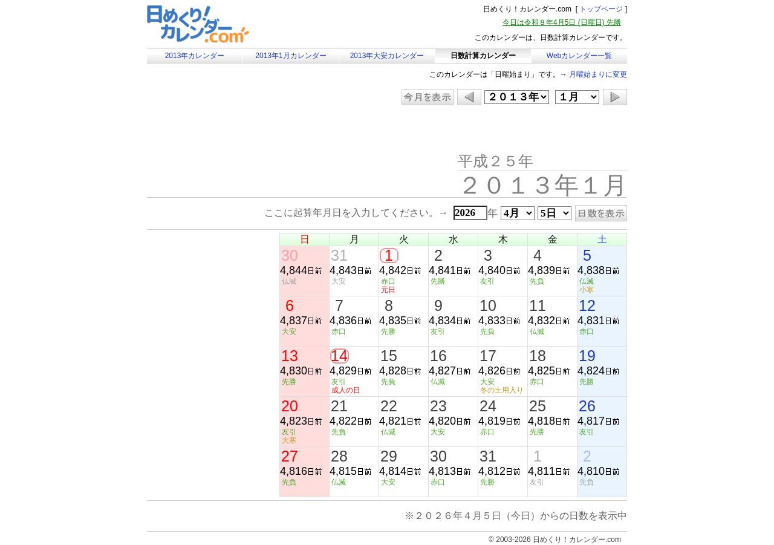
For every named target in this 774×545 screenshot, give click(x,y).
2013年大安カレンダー (387, 55)
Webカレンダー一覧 (579, 55)
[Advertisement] (249, 130)
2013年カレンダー (195, 55)
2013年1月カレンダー (290, 55)
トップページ (601, 9)
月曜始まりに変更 (598, 74)
